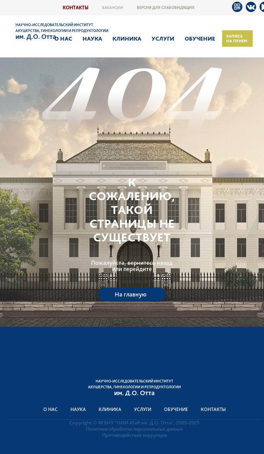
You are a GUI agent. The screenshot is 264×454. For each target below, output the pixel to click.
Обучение (200, 38)
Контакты (75, 7)
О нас (63, 38)
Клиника (126, 38)
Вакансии (112, 7)
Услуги (163, 38)
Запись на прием (236, 38)
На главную (130, 294)
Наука (92, 38)
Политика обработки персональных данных (134, 429)
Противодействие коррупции (134, 435)
